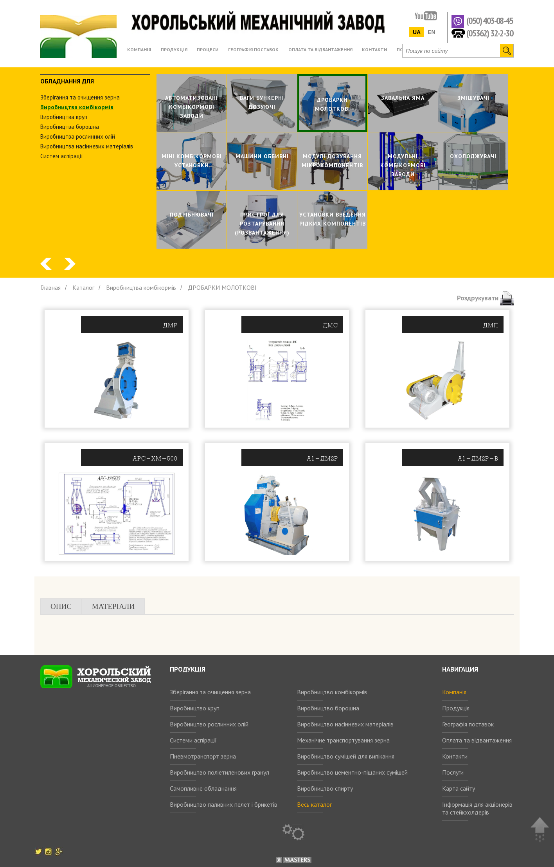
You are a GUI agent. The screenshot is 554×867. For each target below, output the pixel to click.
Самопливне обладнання (203, 788)
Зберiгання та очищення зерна (80, 97)
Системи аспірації (193, 740)
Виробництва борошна (69, 126)
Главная (50, 287)
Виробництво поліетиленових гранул (219, 772)
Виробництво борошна (328, 708)
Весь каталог (314, 804)
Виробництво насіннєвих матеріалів (345, 724)
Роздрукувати (485, 298)
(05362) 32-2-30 (489, 33)
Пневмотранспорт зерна (203, 756)
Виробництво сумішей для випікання (345, 756)
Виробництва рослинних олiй (77, 136)
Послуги (453, 772)
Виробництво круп (194, 708)
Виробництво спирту (325, 788)
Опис (61, 606)
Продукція (455, 708)
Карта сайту (458, 788)
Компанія (454, 692)
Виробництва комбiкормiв (76, 107)
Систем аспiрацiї (61, 156)
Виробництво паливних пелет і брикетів (223, 804)
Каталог (83, 287)
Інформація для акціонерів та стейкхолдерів (477, 808)
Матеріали (113, 606)
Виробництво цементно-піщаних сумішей (352, 772)
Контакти (455, 756)
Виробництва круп (63, 117)
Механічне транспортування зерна (343, 740)
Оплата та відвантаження (477, 740)
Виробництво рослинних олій (209, 724)
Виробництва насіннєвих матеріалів (86, 146)
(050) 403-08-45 (489, 21)
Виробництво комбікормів (332, 692)
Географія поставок (468, 724)
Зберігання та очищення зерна (210, 692)
